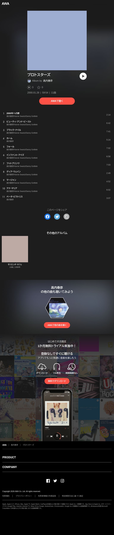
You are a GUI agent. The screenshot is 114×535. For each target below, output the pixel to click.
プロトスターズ (28, 445)
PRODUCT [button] (9, 457)
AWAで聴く (57, 101)
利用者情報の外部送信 (47, 496)
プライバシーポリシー (24, 496)
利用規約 (6, 496)
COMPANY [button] (9, 467)
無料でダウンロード (57, 381)
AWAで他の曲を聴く (57, 325)
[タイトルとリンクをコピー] (66, 217)
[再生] (83, 76)
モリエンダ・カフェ (15, 264)
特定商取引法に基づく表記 (72, 496)
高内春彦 (48, 80)
